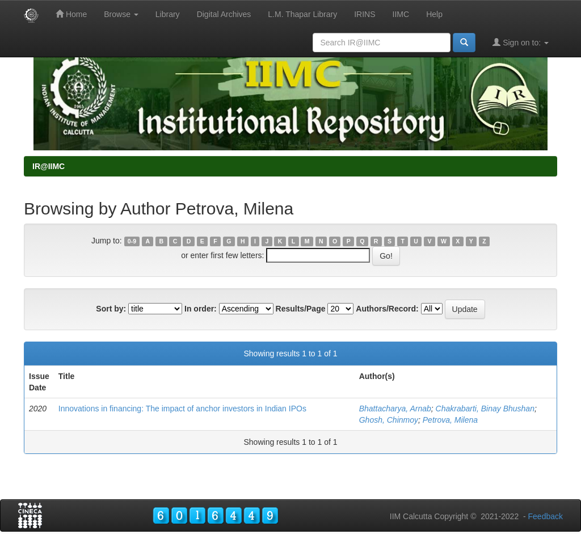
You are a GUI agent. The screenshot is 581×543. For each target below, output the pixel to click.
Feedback (545, 516)
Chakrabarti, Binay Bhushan (485, 408)
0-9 (132, 241)
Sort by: (111, 308)
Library (167, 14)
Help (434, 14)
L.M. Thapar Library (302, 14)
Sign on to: (520, 42)
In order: (200, 308)
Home (71, 14)
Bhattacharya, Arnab (395, 408)
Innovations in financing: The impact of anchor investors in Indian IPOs (182, 408)
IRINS (364, 14)
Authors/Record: (387, 308)
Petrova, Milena (450, 419)
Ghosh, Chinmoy (388, 419)
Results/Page (301, 308)
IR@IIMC (48, 166)
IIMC (401, 14)
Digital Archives (224, 14)
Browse (121, 14)
